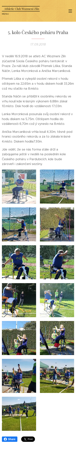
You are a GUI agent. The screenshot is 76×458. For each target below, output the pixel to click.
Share (9, 439)
